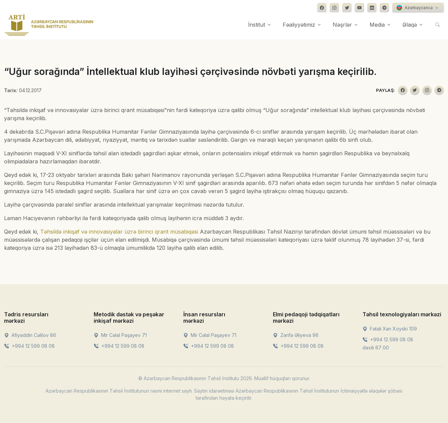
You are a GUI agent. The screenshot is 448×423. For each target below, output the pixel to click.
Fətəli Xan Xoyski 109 (389, 329)
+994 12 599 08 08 (29, 346)
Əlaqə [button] (409, 24)
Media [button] (377, 24)
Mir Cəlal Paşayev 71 (120, 335)
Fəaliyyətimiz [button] (299, 24)
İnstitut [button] (256, 24)
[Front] (49, 24)
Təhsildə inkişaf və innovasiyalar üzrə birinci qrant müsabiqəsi (119, 231)
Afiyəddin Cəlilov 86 (30, 335)
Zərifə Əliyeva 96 (296, 335)
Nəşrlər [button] (342, 24)
